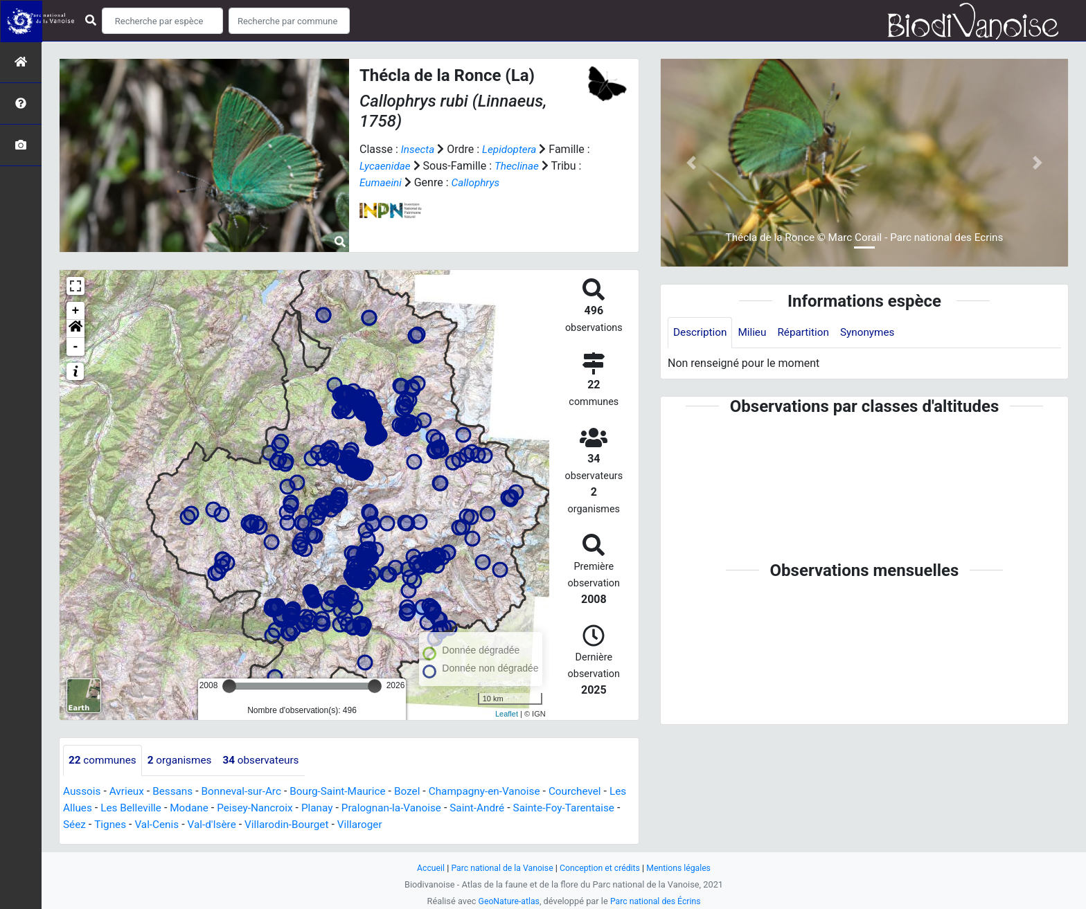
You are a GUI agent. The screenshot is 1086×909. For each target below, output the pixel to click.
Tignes (171, 824)
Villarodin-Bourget (356, 824)
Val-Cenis (220, 824)
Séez (135, 824)
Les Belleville (154, 808)
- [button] (76, 347)
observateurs (268, 760)
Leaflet (506, 714)
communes (104, 760)
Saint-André (514, 808)
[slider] (229, 686)
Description (701, 332)
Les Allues (88, 808)
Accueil (425, 868)
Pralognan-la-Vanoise (425, 808)
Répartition (808, 332)
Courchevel (596, 791)
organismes (183, 760)
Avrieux (129, 791)
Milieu (755, 332)
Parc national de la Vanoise (499, 868)
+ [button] (76, 311)
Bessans (177, 791)
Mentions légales (683, 868)
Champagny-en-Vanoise (501, 791)
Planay (347, 808)
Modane (215, 808)
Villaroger (431, 824)
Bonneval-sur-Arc (248, 791)
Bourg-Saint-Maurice (349, 791)
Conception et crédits (601, 868)
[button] (75, 329)
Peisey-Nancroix (283, 808)
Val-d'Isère (277, 824)
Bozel (421, 791)
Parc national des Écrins (656, 901)
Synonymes (874, 332)
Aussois (83, 791)
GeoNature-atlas (506, 901)
